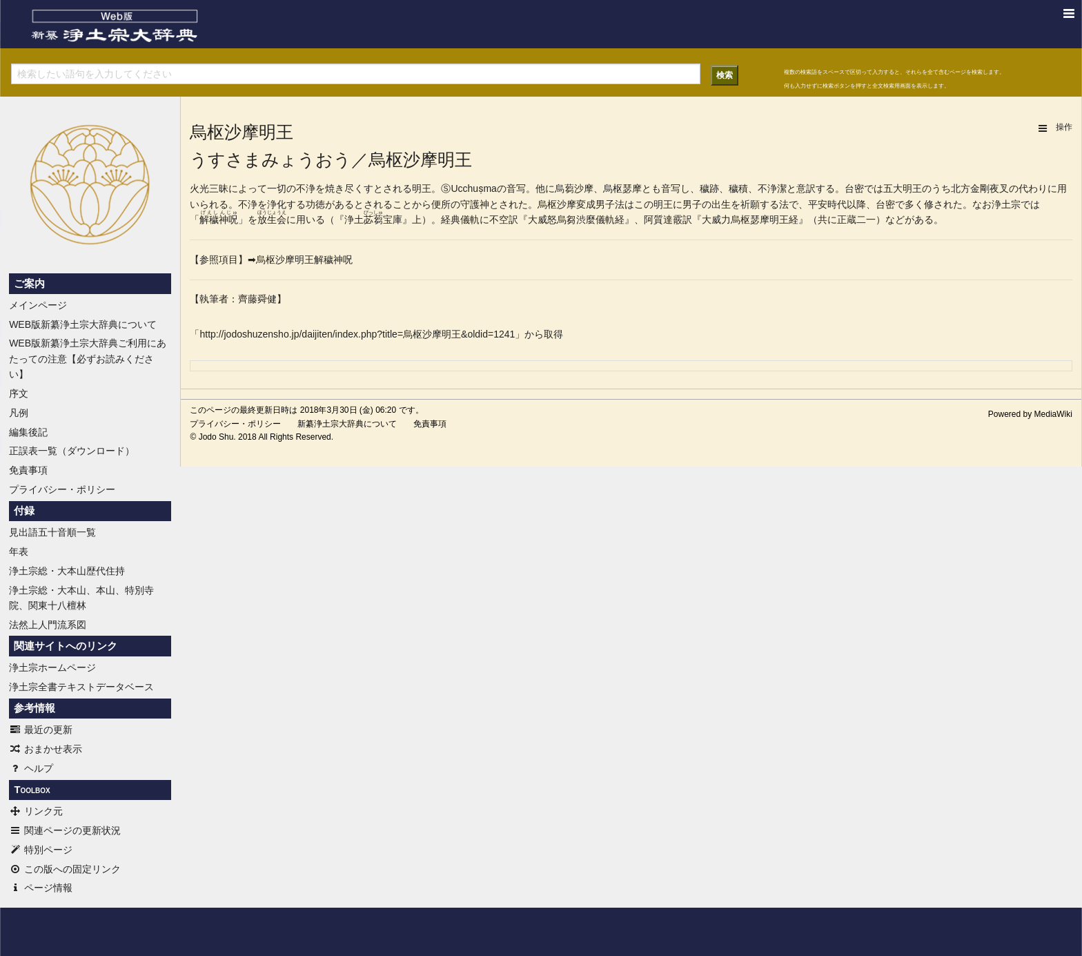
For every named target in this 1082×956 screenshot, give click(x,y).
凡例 (18, 412)
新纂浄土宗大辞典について (347, 424)
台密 (854, 188)
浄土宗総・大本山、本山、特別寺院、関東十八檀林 (81, 598)
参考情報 (34, 708)
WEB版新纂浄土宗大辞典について (83, 324)
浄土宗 (1006, 204)
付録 (24, 510)
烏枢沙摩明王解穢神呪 (304, 259)
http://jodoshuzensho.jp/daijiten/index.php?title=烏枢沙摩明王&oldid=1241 (357, 334)
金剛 (980, 188)
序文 (18, 393)
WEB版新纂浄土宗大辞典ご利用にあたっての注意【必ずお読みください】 (87, 359)
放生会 (271, 219)
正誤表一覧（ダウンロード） (72, 450)
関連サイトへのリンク (65, 646)
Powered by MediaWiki (1030, 414)
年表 (18, 551)
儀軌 (470, 219)
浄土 (354, 219)
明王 (421, 188)
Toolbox (32, 789)
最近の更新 (40, 729)
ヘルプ (31, 768)
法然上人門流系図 (47, 624)
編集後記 (28, 432)
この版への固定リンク (65, 869)
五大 (893, 188)
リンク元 (36, 811)
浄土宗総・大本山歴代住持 (67, 570)
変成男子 (595, 204)
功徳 (315, 204)
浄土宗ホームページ (52, 667)
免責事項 (28, 470)
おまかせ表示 (45, 748)
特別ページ (40, 849)
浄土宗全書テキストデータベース (81, 686)
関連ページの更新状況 (65, 830)
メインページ (38, 305)
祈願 (750, 204)
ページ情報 (40, 887)
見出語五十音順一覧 (52, 532)
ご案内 (29, 283)
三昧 (218, 188)
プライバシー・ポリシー (62, 489)
